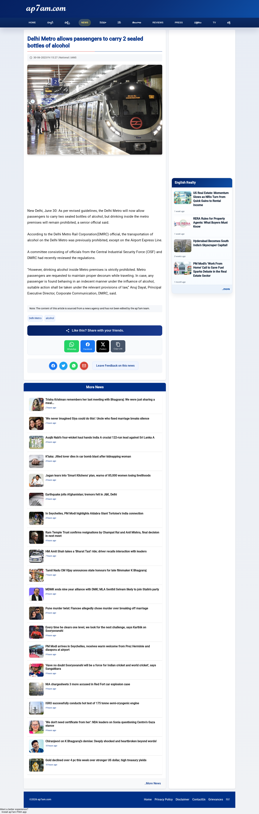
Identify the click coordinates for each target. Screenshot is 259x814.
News (84, 22)
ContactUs (198, 799)
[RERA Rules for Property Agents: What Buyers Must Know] (202, 226)
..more (226, 289)
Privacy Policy (164, 799)
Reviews (157, 22)
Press (179, 22)
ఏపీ (119, 22)
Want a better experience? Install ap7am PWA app (14, 810)
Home (32, 22)
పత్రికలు (197, 22)
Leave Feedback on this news (115, 365)
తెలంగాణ (136, 22)
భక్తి (228, 22)
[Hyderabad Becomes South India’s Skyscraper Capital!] (202, 248)
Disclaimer (182, 799)
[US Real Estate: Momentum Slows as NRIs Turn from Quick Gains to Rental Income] (202, 202)
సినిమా (103, 22)
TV (214, 22)
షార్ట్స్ (67, 22)
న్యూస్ (50, 22)
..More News (153, 783)
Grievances (215, 799)
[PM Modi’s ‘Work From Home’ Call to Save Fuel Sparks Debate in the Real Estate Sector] (202, 273)
